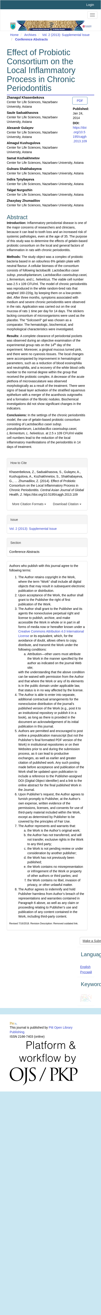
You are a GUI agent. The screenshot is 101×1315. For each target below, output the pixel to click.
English (85, 967)
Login (90, 5)
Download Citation (67, 504)
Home (14, 35)
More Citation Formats (29, 504)
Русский (86, 972)
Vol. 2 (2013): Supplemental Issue (65, 35)
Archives (30, 35)
